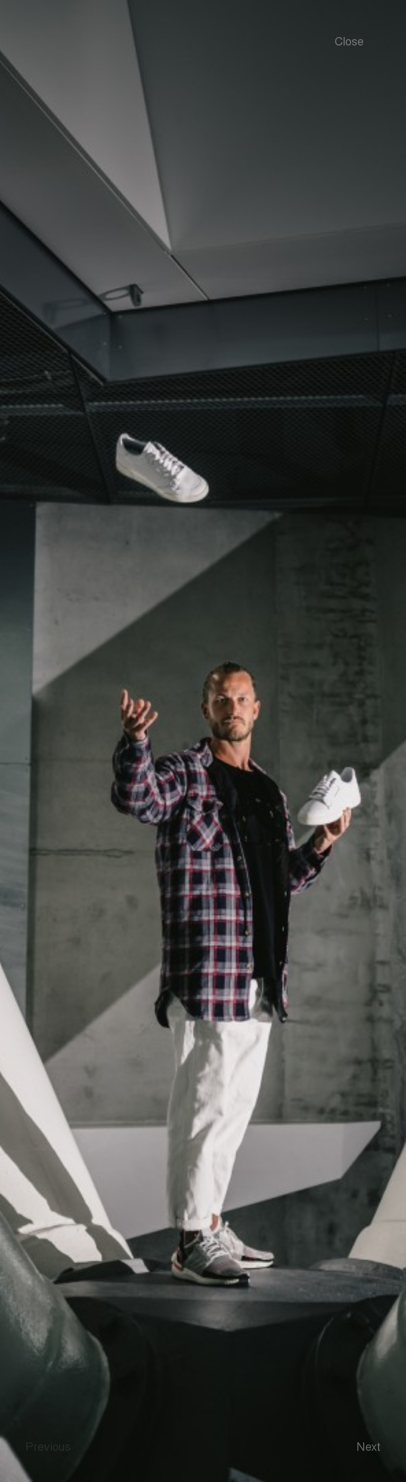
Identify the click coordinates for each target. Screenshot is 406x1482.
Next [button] (368, 1446)
